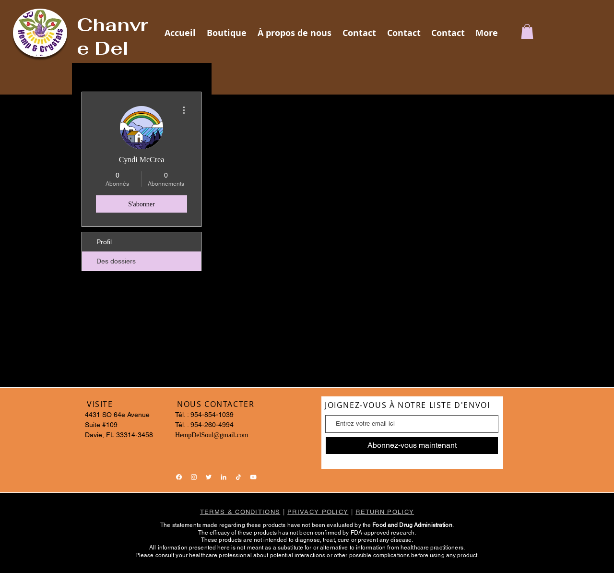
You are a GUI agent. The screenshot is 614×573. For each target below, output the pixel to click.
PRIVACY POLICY (317, 511)
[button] (527, 31)
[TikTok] (238, 477)
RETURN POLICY (384, 511)
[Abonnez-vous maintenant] (411, 445)
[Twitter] (209, 477)
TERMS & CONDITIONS (240, 511)
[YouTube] (253, 477)
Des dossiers (116, 261)
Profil (104, 242)
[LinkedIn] (223, 477)
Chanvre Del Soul (112, 48)
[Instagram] (194, 477)
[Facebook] (179, 477)
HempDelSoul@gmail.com (211, 435)
